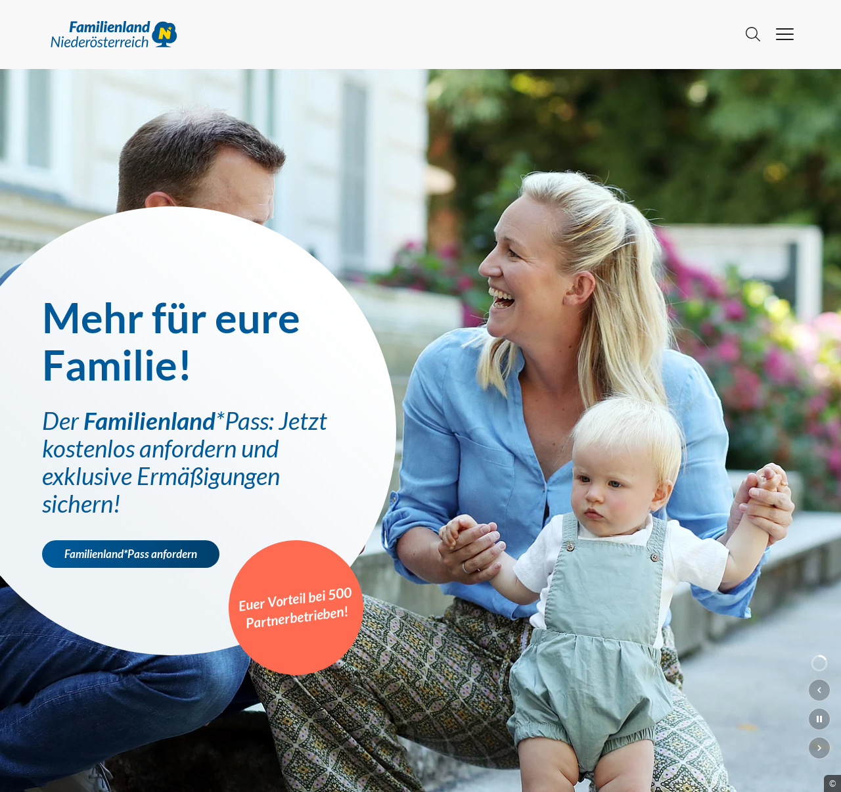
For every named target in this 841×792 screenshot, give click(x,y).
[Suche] (753, 34)
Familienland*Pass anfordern (130, 554)
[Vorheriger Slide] (819, 690)
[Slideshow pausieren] (819, 719)
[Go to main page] (388, 34)
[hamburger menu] (785, 34)
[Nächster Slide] (819, 748)
